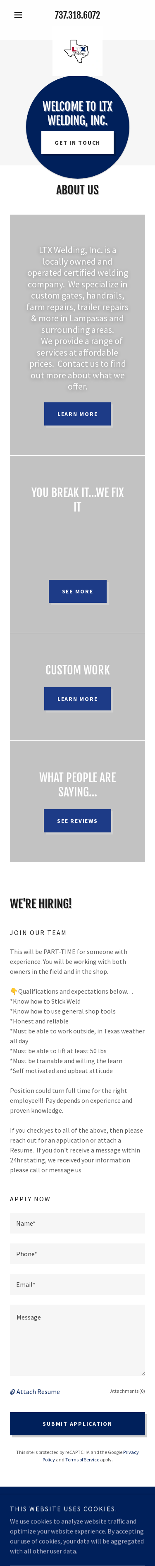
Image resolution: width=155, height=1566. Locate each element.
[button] (20, 15)
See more (77, 591)
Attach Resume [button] (38, 1391)
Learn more (77, 414)
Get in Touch (77, 142)
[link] (77, 29)
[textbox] (77, 1223)
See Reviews (77, 821)
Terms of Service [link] (82, 1459)
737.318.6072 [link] (77, 15)
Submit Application (77, 1423)
